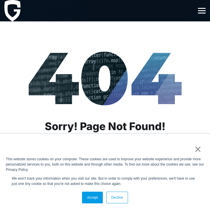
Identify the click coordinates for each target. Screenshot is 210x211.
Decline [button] (117, 197)
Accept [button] (92, 197)
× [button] (196, 149)
